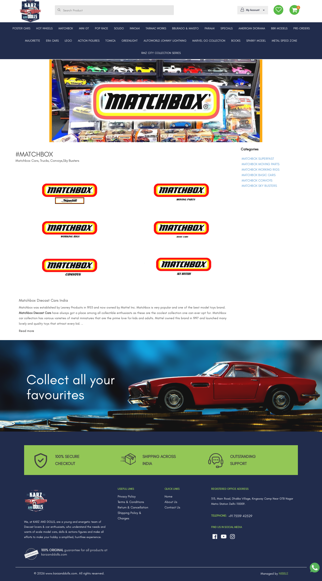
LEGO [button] (68, 40)
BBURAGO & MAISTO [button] (185, 28)
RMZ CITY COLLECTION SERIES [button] (161, 53)
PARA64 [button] (210, 28)
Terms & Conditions (131, 502)
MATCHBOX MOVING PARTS (260, 164)
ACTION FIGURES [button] (88, 40)
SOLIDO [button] (119, 28)
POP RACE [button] (101, 28)
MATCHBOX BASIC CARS (259, 175)
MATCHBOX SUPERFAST (258, 159)
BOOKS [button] (235, 40)
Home (168, 496)
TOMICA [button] (110, 40)
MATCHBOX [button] (65, 28)
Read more (26, 331)
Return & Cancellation (133, 507)
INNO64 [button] (135, 28)
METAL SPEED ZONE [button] (284, 40)
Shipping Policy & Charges (129, 515)
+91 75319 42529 (240, 516)
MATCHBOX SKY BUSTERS (259, 186)
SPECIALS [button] (227, 28)
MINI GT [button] (84, 28)
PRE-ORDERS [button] (301, 28)
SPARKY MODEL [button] (256, 40)
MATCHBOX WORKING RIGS (260, 170)
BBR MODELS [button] (279, 28)
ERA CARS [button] (52, 40)
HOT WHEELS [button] (44, 28)
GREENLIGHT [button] (130, 40)
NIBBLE (283, 573)
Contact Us (172, 507)
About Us (171, 502)
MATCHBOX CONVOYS (257, 180)
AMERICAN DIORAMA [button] (251, 28)
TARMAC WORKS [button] (156, 28)
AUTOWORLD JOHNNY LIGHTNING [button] (165, 40)
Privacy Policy (127, 496)
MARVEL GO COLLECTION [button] (208, 40)
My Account (252, 10)
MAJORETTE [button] (32, 40)
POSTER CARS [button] (21, 28)
